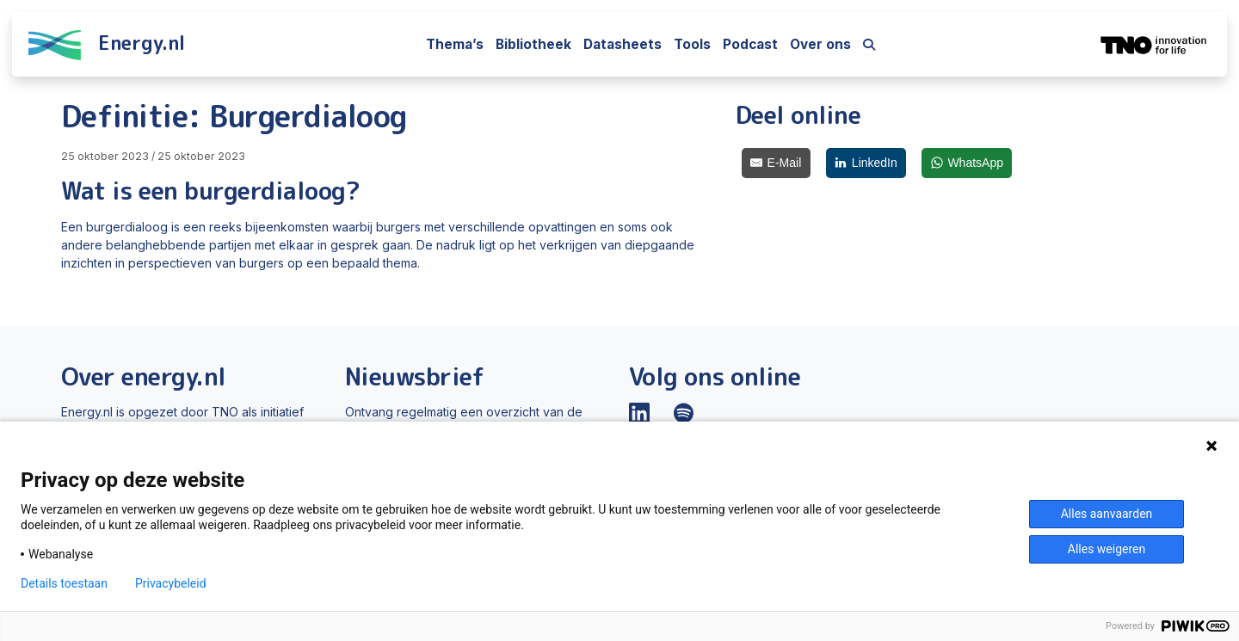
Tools (692, 44)
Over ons (820, 44)
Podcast (750, 44)
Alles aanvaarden (1107, 514)
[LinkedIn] (866, 163)
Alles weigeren (1106, 549)
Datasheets (622, 44)
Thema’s (455, 44)
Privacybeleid (170, 583)
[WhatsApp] (967, 163)
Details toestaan (64, 583)
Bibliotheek (533, 44)
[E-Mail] (776, 163)
